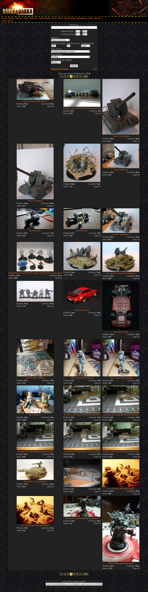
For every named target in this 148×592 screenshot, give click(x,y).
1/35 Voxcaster (76, 378)
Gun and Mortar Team (30, 525)
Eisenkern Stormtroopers (73, 108)
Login (95, 69)
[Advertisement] (117, 7)
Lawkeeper (36, 415)
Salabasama (94, 518)
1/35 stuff (29, 378)
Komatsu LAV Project (73, 415)
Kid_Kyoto (36, 231)
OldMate (43, 101)
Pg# (85, 76)
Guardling (40, 378)
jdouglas (130, 489)
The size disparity (30, 101)
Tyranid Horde (83, 310)
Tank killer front (30, 481)
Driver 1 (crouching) (121, 136)
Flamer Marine (114, 563)
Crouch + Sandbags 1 (121, 234)
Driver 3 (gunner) (121, 170)
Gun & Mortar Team (116, 489)
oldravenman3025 (93, 108)
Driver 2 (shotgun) (35, 201)
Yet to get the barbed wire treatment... (120, 273)
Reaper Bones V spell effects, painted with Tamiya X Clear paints (35, 273)
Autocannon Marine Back (75, 518)
